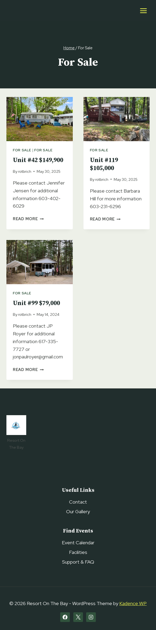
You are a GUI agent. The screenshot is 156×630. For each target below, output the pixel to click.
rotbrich (24, 171)
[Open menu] (143, 10)
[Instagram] (91, 617)
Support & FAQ (78, 562)
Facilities (78, 552)
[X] (78, 617)
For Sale (22, 150)
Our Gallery (78, 511)
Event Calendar (78, 542)
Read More (28, 218)
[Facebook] (65, 617)
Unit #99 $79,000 (36, 303)
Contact (78, 502)
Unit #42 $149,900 (38, 160)
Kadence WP (133, 603)
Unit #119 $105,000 (104, 164)
